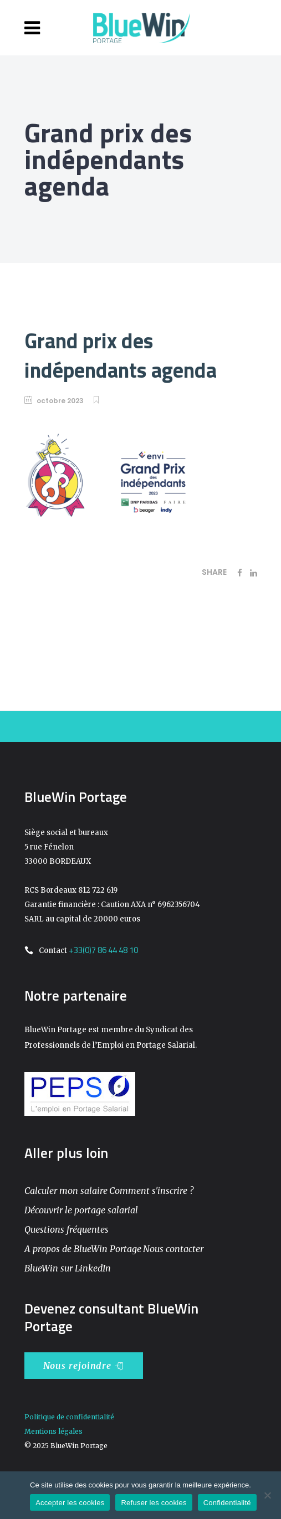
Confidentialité (227, 1503)
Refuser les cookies (153, 1503)
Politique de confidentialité (69, 1417)
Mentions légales (53, 1431)
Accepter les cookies (69, 1503)
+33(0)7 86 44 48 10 (103, 950)
